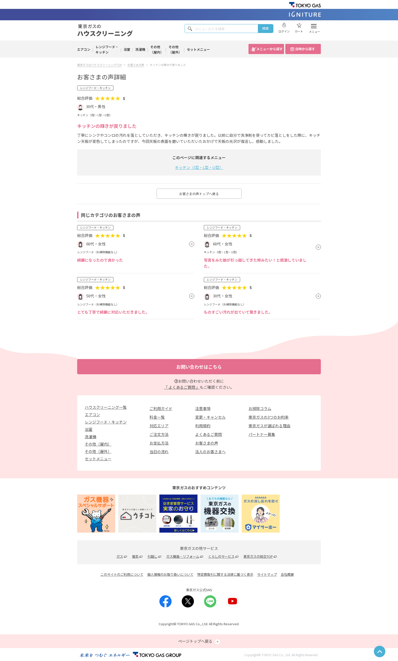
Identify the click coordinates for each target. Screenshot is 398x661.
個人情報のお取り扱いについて (170, 574)
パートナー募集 (261, 434)
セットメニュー (198, 49)
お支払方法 (159, 443)
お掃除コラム (259, 408)
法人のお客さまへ (210, 451)
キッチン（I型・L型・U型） (199, 167)
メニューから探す (269, 48)
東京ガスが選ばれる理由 (269, 425)
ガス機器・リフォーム (182, 556)
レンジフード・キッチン (107, 49)
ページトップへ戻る (199, 641)
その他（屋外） (175, 49)
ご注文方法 (159, 434)
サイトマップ (267, 574)
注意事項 (202, 408)
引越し (152, 556)
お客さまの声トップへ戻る (199, 193)
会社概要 (287, 574)
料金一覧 (157, 417)
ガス (120, 556)
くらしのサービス (221, 556)
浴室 (127, 49)
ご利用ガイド (161, 408)
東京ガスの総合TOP (258, 556)
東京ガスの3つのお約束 (268, 417)
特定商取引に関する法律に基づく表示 (225, 574)
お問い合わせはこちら (199, 366)
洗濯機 (140, 49)
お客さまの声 (206, 443)
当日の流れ (159, 451)
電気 (135, 556)
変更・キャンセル (210, 417)
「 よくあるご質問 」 (182, 387)
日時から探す (305, 48)
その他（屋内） (156, 49)
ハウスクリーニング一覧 (106, 407)
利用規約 (202, 425)
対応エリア (159, 425)
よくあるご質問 (208, 434)
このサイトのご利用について (122, 574)
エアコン (83, 49)
